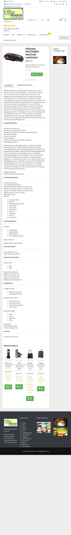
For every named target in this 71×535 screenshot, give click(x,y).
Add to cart (38, 74)
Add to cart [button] (8, 386)
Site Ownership (26, 438)
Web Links (25, 444)
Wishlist (24, 428)
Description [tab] (8, 85)
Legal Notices (26, 434)
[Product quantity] (27, 74)
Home (41, 1)
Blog (23, 424)
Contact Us (63, 1)
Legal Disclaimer (27, 432)
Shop (47, 1)
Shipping (25, 436)
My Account (64, 38)
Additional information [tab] (24, 85)
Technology (8, 360)
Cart (23, 430)
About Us (54, 1)
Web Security (26, 446)
